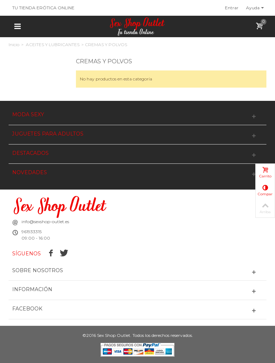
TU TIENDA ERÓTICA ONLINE (43, 7)
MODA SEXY (28, 115)
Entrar (231, 7)
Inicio (14, 44)
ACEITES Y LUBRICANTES (52, 44)
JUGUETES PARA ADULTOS (47, 134)
